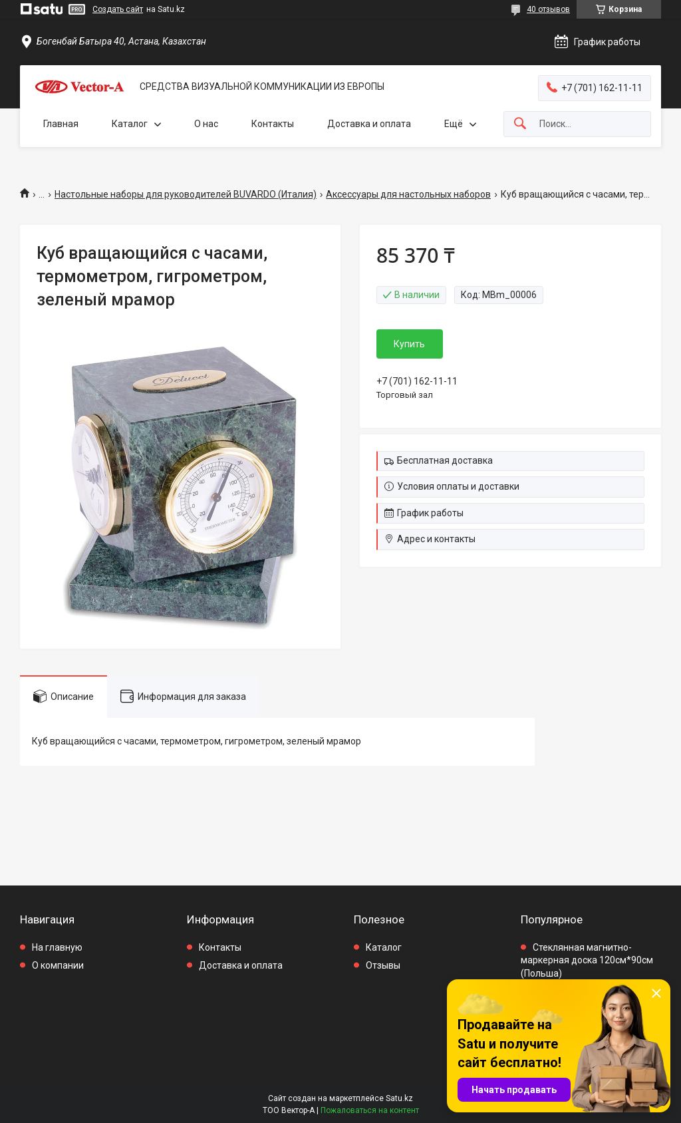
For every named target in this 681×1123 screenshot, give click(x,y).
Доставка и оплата (369, 123)
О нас (206, 123)
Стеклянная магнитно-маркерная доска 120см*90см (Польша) (587, 960)
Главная (60, 123)
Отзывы (383, 965)
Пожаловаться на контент (370, 1110)
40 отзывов (548, 9)
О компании (58, 965)
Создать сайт (117, 9)
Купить (409, 344)
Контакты (272, 123)
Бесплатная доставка (445, 460)
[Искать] (520, 124)
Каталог (130, 123)
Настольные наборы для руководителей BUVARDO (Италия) (186, 194)
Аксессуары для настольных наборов (408, 194)
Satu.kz (399, 1098)
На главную (57, 947)
